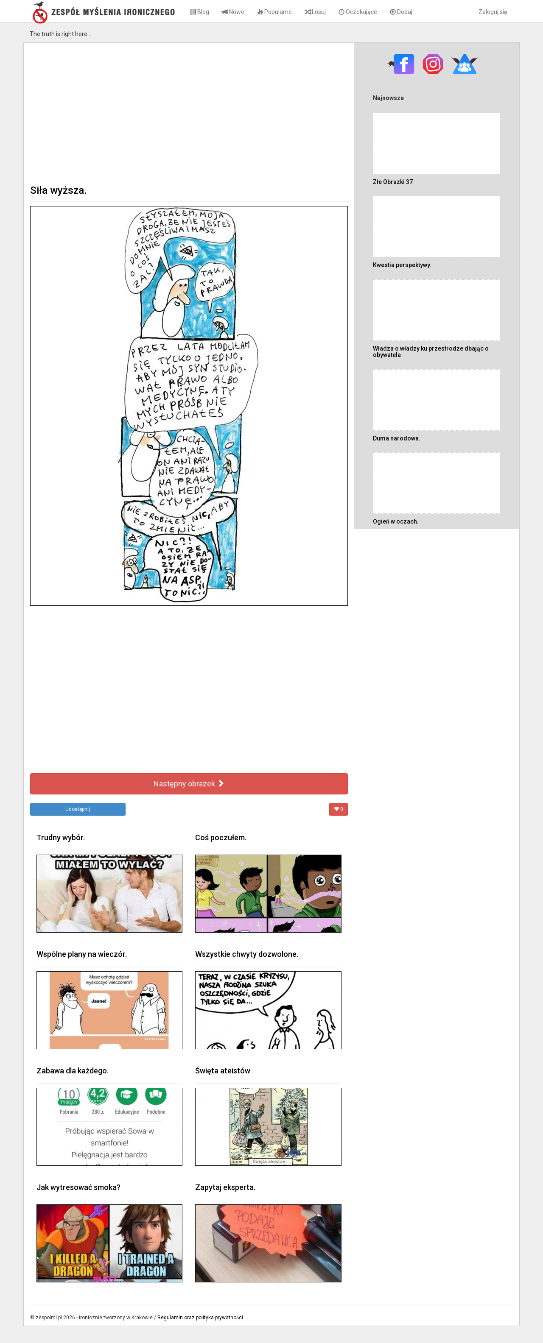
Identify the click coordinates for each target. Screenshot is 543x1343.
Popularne (274, 11)
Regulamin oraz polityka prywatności (200, 1318)
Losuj (315, 11)
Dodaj (401, 11)
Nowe (233, 11)
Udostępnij (77, 809)
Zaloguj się (493, 11)
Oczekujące (358, 11)
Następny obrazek (189, 783)
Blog (199, 11)
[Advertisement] (189, 112)
